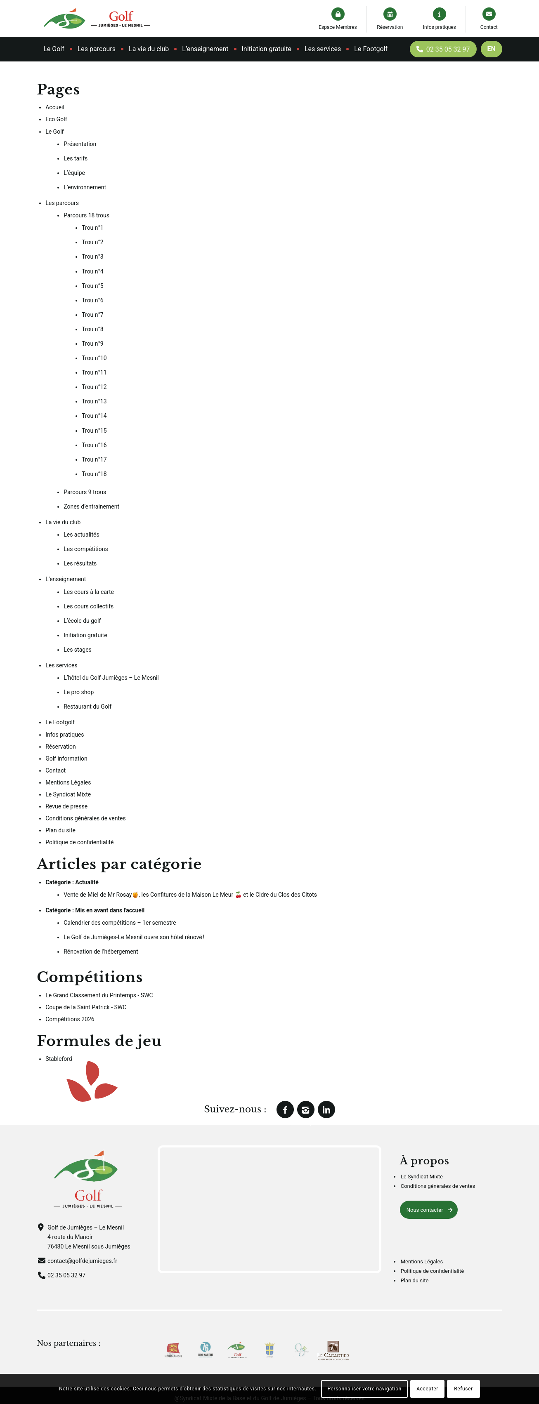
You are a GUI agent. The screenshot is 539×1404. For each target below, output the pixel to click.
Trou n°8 (92, 329)
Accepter (427, 1389)
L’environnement (85, 187)
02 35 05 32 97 (66, 1275)
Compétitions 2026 (70, 1019)
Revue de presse (66, 806)
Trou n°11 (94, 372)
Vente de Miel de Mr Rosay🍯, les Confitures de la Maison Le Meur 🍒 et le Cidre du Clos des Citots (190, 894)
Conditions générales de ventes (85, 818)
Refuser (463, 1389)
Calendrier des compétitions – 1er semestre (120, 922)
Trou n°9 (92, 343)
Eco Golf (56, 119)
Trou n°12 (94, 387)
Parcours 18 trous (86, 215)
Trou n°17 (94, 459)
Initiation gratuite (85, 635)
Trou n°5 (92, 286)
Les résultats (80, 563)
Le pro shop (79, 692)
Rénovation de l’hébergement (101, 951)
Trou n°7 (92, 314)
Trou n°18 (94, 474)
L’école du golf (82, 620)
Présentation (80, 144)
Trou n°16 (94, 445)
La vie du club (62, 522)
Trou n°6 (92, 300)
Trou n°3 (92, 256)
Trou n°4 (92, 271)
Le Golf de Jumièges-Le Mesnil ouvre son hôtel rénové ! (134, 937)
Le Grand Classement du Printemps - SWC (99, 995)
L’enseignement (65, 579)
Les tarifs (75, 158)
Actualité (86, 882)
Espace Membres (338, 27)
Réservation (390, 27)
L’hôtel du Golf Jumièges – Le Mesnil (111, 677)
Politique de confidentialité (79, 842)
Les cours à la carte (89, 592)
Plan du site (60, 830)
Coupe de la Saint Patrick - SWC (85, 1007)
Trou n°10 (94, 358)
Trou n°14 (94, 415)
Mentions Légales (68, 782)
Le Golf (54, 131)
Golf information (66, 758)
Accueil (54, 107)
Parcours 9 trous (85, 492)
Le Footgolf (60, 722)
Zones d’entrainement (91, 506)
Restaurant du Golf (87, 706)
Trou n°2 (92, 242)
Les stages (78, 649)
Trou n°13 (94, 401)
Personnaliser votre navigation (364, 1389)
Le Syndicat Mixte (68, 794)
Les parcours (62, 203)
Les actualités (81, 534)
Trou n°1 (92, 227)
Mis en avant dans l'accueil (109, 910)
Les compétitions (86, 549)
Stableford (58, 1058)
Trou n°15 (94, 430)
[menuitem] (54, 49)
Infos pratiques (439, 27)
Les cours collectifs (88, 606)
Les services (61, 665)
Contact (489, 27)
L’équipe (74, 173)
